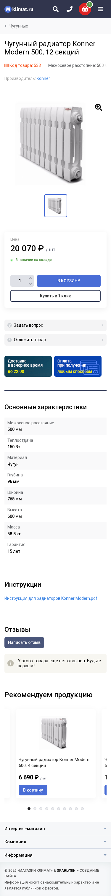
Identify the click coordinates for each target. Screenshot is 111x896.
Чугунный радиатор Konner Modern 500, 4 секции (54, 762)
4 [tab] (46, 808)
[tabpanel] (56, 753)
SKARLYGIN (66, 870)
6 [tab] (58, 808)
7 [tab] (64, 808)
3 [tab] (40, 808)
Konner (43, 78)
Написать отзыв (24, 642)
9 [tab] (76, 808)
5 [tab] (52, 808)
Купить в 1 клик (55, 296)
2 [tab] (34, 808)
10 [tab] (82, 808)
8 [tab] (70, 808)
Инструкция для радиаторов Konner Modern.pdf (50, 598)
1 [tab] (29, 808)
